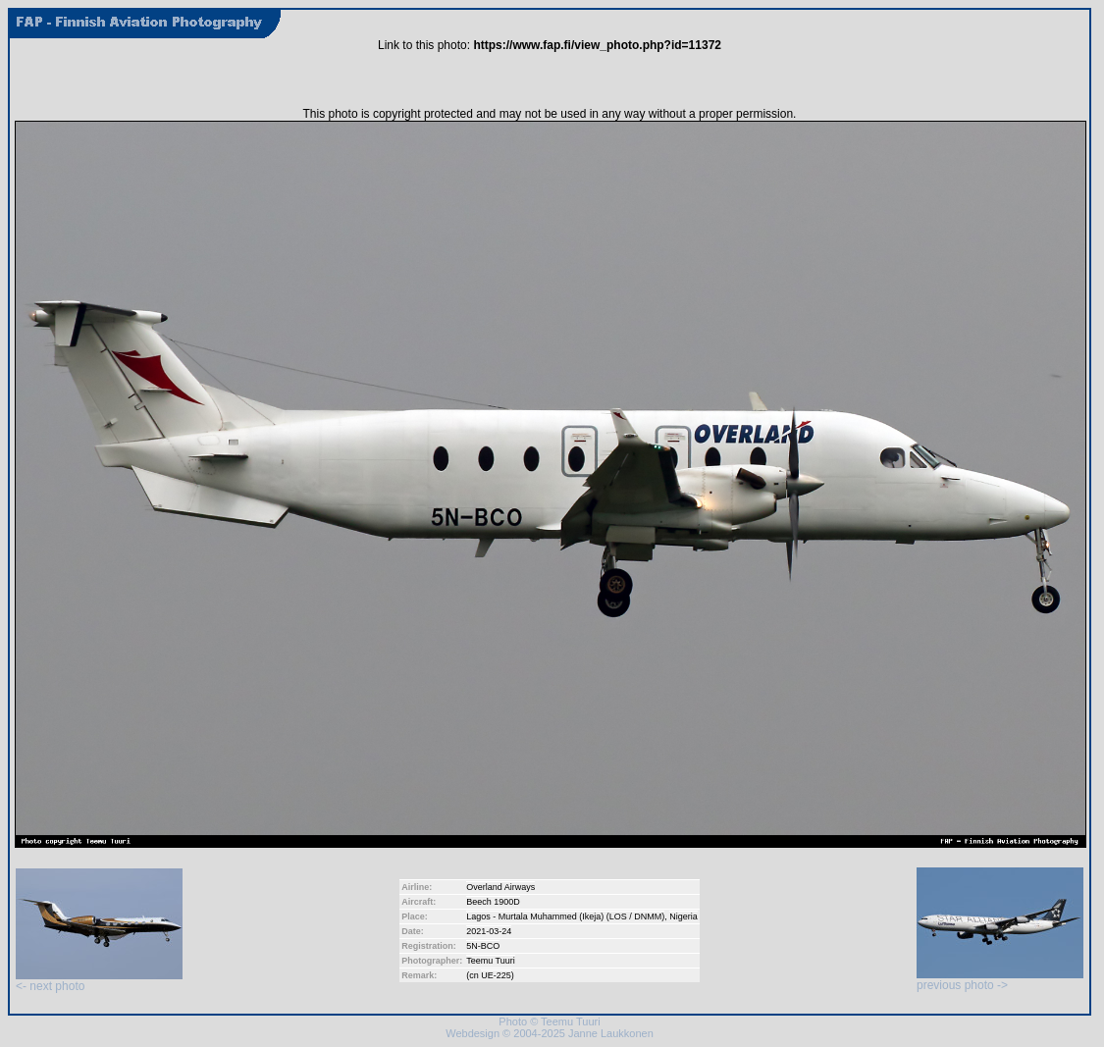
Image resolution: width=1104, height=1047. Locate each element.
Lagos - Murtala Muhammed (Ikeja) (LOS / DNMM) (565, 916)
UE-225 (496, 975)
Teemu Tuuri (490, 961)
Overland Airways (500, 887)
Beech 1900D (493, 902)
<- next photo (99, 980)
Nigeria (683, 916)
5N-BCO (482, 946)
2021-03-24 (488, 931)
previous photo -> (1000, 980)
